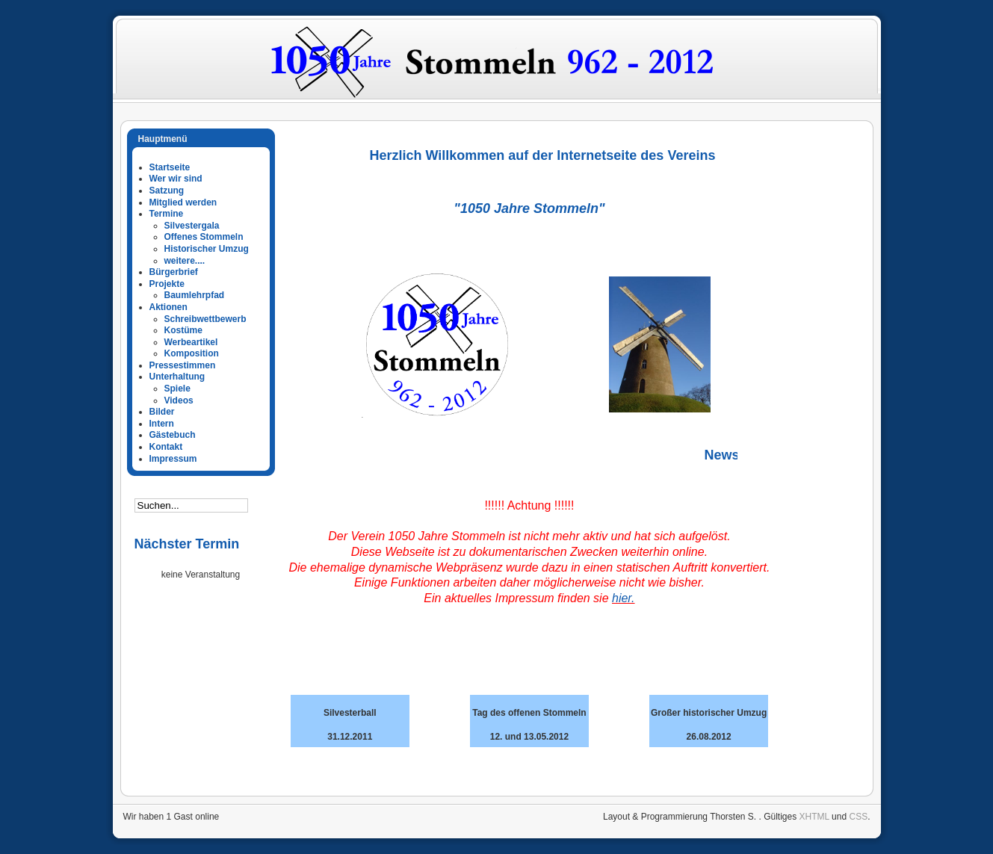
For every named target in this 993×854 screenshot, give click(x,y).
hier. (623, 598)
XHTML (814, 816)
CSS (858, 816)
